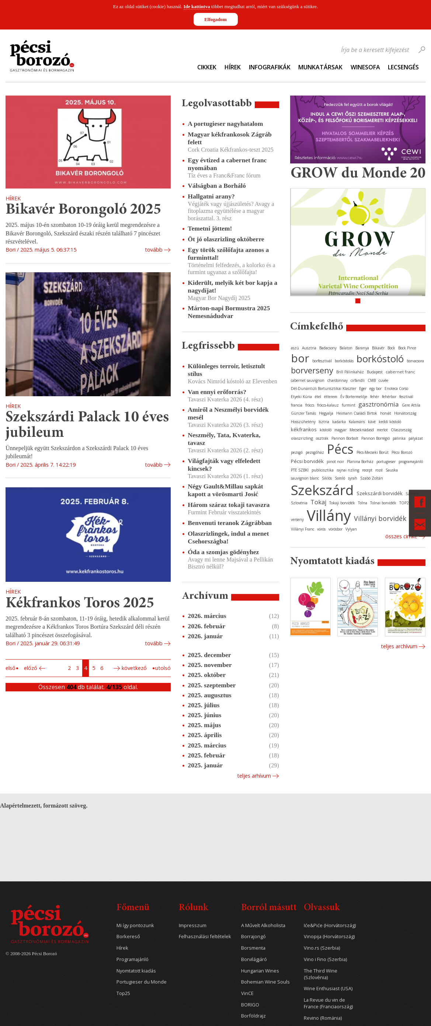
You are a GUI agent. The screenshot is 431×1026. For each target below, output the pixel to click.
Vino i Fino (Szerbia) (325, 959)
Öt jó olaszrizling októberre (226, 239)
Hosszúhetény (303, 421)
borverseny (312, 370)
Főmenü (133, 908)
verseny (297, 519)
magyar (340, 429)
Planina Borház (360, 461)
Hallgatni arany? (211, 196)
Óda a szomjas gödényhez (223, 552)
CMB (372, 380)
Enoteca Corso (396, 388)
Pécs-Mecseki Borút (373, 452)
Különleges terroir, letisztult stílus (226, 369)
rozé (379, 470)
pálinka (399, 438)
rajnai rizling (348, 470)
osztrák (322, 438)
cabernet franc (400, 371)
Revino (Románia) (323, 1018)
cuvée (383, 380)
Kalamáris (357, 421)
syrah (352, 478)
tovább (154, 249)
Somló (340, 478)
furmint (348, 405)
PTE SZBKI (300, 470)
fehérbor (389, 396)
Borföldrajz (253, 1016)
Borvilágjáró (254, 959)
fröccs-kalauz (328, 405)
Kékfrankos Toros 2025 (80, 603)
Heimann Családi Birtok (356, 413)
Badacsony (328, 347)
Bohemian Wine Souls (265, 982)
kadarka (339, 421)
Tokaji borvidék (342, 502)
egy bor (375, 388)
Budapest (375, 371)
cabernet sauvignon (307, 380)
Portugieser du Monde (142, 982)
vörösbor (336, 529)
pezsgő (297, 452)
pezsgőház (315, 452)
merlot (382, 429)
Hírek (233, 67)
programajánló (411, 461)
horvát (385, 413)
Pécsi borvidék (307, 461)
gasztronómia (378, 404)
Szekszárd (322, 489)
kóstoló (325, 429)
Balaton (346, 347)
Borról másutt (269, 908)
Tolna (362, 502)
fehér (374, 396)
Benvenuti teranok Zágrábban (230, 522)
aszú (295, 347)
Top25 (123, 993)
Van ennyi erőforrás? (217, 391)
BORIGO (250, 1005)
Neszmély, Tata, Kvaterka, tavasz (224, 438)
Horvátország (405, 413)
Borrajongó (253, 936)
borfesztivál (322, 360)
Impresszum (192, 925)
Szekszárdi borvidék (380, 493)
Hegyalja (326, 413)
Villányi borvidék (380, 518)
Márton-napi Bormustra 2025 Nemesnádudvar (229, 311)
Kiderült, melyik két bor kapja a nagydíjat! (232, 286)
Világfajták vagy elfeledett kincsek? (224, 464)
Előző (30, 667)
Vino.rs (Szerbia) (322, 948)
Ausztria (309, 347)
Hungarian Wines (260, 971)
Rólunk (193, 908)
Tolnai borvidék (383, 502)
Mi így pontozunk (135, 925)
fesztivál (406, 396)
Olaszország (401, 429)
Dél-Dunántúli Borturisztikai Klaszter (323, 388)
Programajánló (133, 959)
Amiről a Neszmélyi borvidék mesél (228, 413)
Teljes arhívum (254, 775)
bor (300, 358)
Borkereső (128, 936)
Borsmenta (253, 948)
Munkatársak (320, 67)
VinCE (247, 993)
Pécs (340, 449)
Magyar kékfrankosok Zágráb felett (229, 138)
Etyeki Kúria (301, 396)
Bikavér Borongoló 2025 (83, 210)
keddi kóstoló (390, 421)
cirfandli (358, 380)
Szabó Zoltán (371, 478)
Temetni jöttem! (210, 228)
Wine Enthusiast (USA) (328, 988)
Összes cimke (401, 536)
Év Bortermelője (353, 396)
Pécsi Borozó (402, 452)
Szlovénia (299, 502)
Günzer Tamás (303, 413)
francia (296, 405)
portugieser (386, 461)
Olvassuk (322, 908)
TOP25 (405, 502)
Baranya (362, 347)
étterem (330, 396)
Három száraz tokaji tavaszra (229, 504)
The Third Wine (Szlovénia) (320, 974)
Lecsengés (403, 67)
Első (10, 667)
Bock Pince (407, 347)
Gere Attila (411, 405)
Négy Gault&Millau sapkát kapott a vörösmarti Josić (225, 490)
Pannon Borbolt (344, 438)
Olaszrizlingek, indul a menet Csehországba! (228, 537)
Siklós (327, 478)
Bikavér (378, 347)
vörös (321, 529)
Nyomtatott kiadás (136, 971)
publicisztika (323, 470)
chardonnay (337, 380)
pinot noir (335, 461)
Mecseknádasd (362, 429)
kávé (372, 421)
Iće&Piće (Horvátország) (330, 925)
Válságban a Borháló (217, 185)
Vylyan (351, 529)
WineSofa (365, 67)
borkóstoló (380, 358)
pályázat (416, 438)
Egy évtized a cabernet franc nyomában (227, 164)
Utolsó (163, 667)
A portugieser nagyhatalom (225, 123)
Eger (362, 388)
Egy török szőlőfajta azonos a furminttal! (228, 253)
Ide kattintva (197, 6)
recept (367, 470)
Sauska (392, 470)
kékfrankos (304, 429)
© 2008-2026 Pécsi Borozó (31, 953)
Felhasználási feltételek (205, 936)
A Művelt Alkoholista (263, 925)
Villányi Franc (302, 529)
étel (318, 396)
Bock (391, 347)
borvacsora (415, 360)
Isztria (324, 421)
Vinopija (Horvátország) (329, 936)
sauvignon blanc (305, 478)
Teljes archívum (399, 646)
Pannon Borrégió (375, 438)
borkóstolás (344, 360)
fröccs (309, 405)
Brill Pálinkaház (350, 371)
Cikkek (206, 67)
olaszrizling (302, 438)
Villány (329, 515)
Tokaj (318, 502)
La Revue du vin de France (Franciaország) (328, 1003)
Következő (134, 667)
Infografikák (270, 67)
